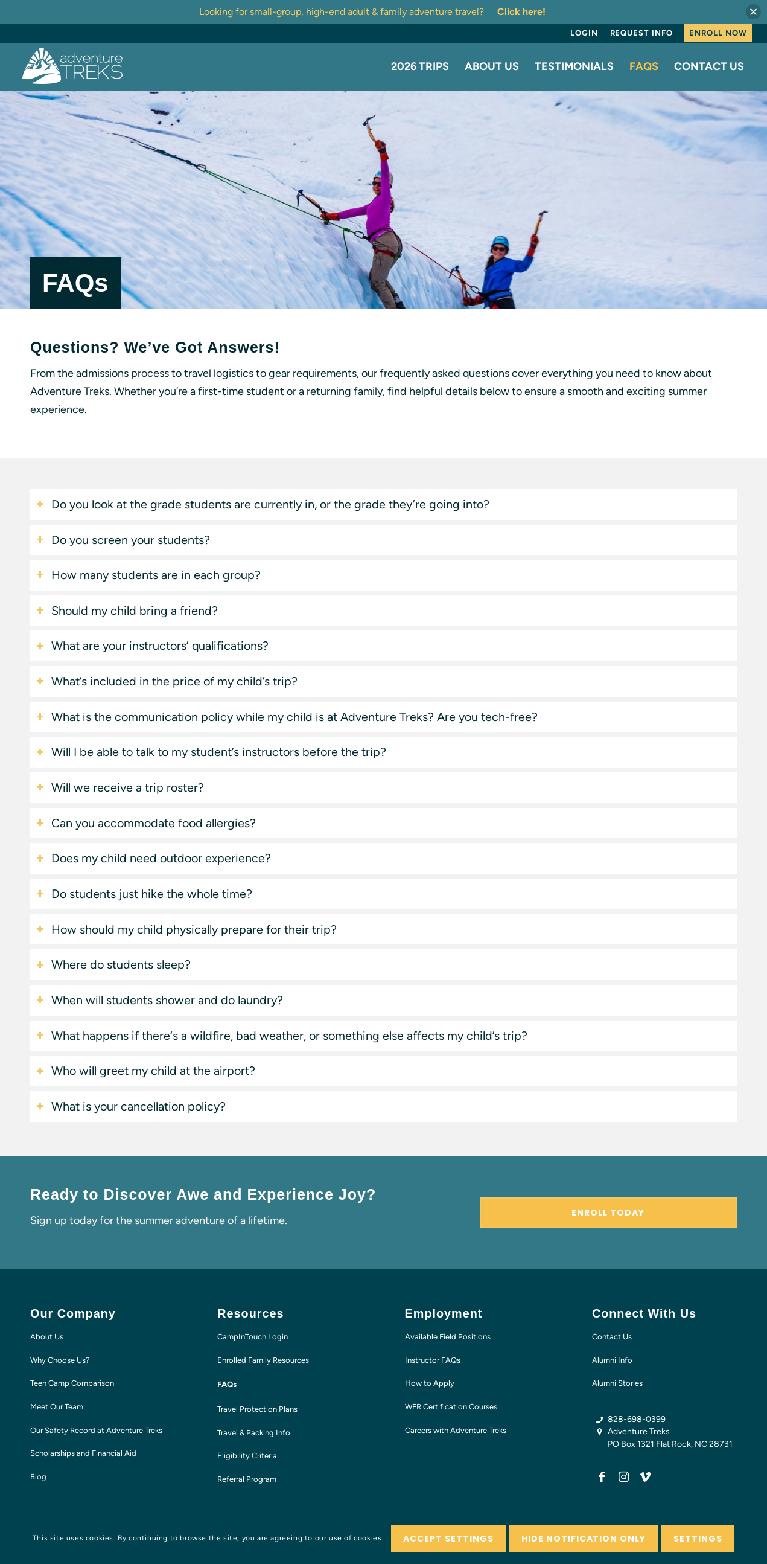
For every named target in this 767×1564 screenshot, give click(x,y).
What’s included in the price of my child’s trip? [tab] (167, 681)
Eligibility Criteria (247, 1455)
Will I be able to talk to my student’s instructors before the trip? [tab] (211, 752)
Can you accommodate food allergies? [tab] (146, 823)
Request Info (641, 32)
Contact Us (612, 1336)
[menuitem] (584, 33)
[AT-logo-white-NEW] (73, 66)
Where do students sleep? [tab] (113, 964)
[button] (753, 11)
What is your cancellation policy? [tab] (131, 1106)
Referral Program (246, 1479)
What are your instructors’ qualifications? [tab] (152, 645)
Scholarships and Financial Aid (83, 1453)
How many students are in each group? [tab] (148, 575)
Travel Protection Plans (257, 1409)
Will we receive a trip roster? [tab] (120, 787)
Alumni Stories (617, 1383)
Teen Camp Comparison (72, 1383)
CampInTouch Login (252, 1336)
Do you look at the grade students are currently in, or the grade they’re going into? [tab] (262, 504)
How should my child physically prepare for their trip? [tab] (186, 929)
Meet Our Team (56, 1406)
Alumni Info (612, 1360)
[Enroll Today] (608, 1212)
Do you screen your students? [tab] (123, 540)
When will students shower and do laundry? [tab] (159, 1000)
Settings (697, 1539)
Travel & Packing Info (253, 1432)
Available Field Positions (448, 1336)
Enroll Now (717, 32)
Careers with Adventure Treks (455, 1430)
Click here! (521, 12)
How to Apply (429, 1383)
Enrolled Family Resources (263, 1360)
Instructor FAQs (432, 1360)
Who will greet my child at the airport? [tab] (145, 1070)
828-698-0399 (637, 1419)
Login (584, 32)
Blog (38, 1476)
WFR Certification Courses (451, 1406)
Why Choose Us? (60, 1360)
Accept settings (448, 1539)
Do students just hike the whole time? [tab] (144, 893)
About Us (46, 1336)
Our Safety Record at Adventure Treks (96, 1430)
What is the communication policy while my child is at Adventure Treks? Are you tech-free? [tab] (287, 717)
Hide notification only (583, 1539)
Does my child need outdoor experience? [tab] (153, 858)
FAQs (227, 1384)
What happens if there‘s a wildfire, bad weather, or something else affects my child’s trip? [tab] (281, 1035)
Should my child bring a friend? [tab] (127, 610)
